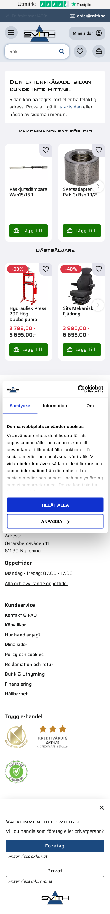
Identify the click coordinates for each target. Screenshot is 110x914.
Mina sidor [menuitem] (16, 644)
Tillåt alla (55, 504)
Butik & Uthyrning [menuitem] (25, 674)
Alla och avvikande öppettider (36, 583)
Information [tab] (55, 405)
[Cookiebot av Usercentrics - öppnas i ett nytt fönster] (78, 389)
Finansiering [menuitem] (18, 684)
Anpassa (55, 521)
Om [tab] (90, 405)
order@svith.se (91, 16)
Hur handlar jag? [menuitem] (23, 634)
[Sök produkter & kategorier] (37, 51)
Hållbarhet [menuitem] (16, 693)
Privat (54, 870)
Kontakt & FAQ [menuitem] (21, 615)
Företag (55, 846)
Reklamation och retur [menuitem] (29, 664)
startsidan (71, 107)
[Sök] (61, 51)
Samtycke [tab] (20, 405)
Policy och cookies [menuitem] (24, 654)
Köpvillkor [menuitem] (15, 624)
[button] (11, 32)
